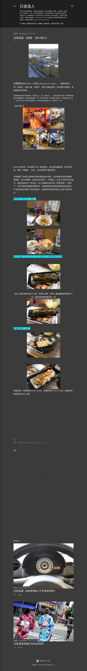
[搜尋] (72, 6)
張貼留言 (20, 647)
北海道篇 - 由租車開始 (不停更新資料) (34, 590)
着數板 (40, 23)
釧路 (29, 442)
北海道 (19, 442)
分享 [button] (15, 440)
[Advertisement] (30, 159)
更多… (62, 23)
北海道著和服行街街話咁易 (29, 643)
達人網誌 (23, 23)
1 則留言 (20, 595)
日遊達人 (27, 6)
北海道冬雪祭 (55, 23)
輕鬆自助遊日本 (32, 23)
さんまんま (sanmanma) (38, 442)
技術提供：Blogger (43, 661)
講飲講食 (46, 23)
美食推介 (24, 442)
